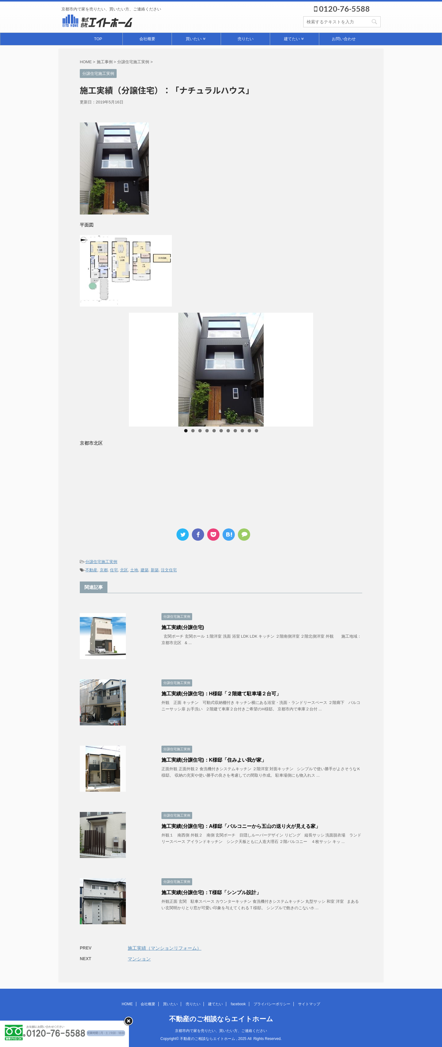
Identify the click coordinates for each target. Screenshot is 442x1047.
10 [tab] (249, 430)
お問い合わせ (344, 39)
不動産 (91, 570)
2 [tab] (193, 430)
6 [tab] (221, 430)
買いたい (195, 39)
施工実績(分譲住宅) (182, 627)
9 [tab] (242, 430)
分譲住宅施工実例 (101, 561)
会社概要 (147, 39)
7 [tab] (228, 430)
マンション (139, 958)
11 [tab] (256, 430)
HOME (127, 1004)
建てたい (294, 39)
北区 (124, 570)
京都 (104, 570)
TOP (98, 39)
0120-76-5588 (342, 8)
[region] (221, 370)
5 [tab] (214, 430)
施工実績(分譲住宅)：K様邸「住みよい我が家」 (213, 760)
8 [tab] (235, 430)
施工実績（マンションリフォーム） (164, 948)
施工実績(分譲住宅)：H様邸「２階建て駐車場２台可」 (221, 693)
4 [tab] (207, 430)
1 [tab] (186, 430)
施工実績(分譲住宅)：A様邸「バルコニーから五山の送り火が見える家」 (240, 826)
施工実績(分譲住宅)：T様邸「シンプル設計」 (211, 892)
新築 (155, 570)
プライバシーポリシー (272, 1004)
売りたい (246, 39)
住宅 (114, 570)
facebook (238, 1004)
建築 (145, 570)
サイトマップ (309, 1004)
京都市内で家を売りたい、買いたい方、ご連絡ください (221, 1031)
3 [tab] (200, 430)
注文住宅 (169, 570)
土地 (134, 570)
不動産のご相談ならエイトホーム (221, 1019)
